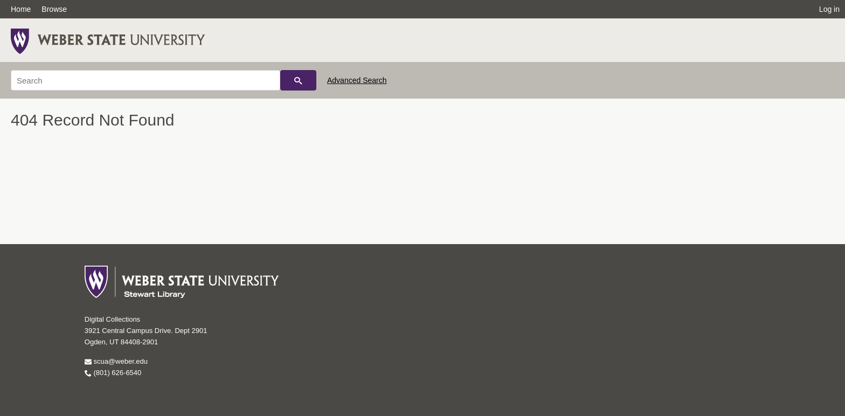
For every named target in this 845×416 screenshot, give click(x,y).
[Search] (145, 80)
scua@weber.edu (116, 361)
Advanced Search (357, 80)
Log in (829, 9)
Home (21, 9)
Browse (54, 9)
